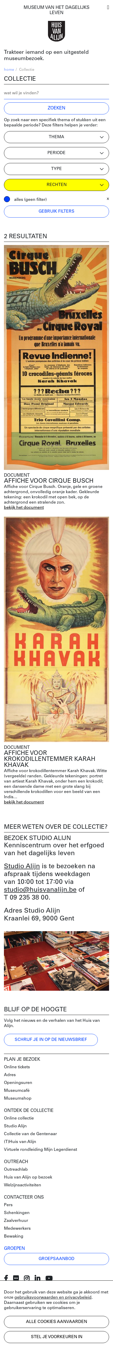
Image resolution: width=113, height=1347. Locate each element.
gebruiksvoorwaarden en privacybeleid (53, 1298)
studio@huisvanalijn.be (40, 890)
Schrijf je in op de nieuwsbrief (51, 1040)
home (9, 70)
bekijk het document (24, 508)
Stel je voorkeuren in (56, 1337)
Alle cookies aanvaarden (56, 1322)
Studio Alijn (22, 866)
